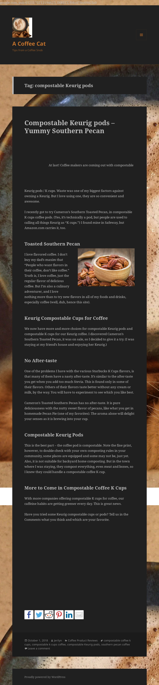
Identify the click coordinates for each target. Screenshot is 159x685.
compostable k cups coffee (49, 644)
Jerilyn (58, 640)
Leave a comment (39, 648)
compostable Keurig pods (83, 644)
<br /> (35, 165)
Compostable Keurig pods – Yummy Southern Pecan (69, 126)
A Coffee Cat (29, 43)
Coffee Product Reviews (83, 640)
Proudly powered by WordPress (44, 677)
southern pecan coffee (115, 644)
